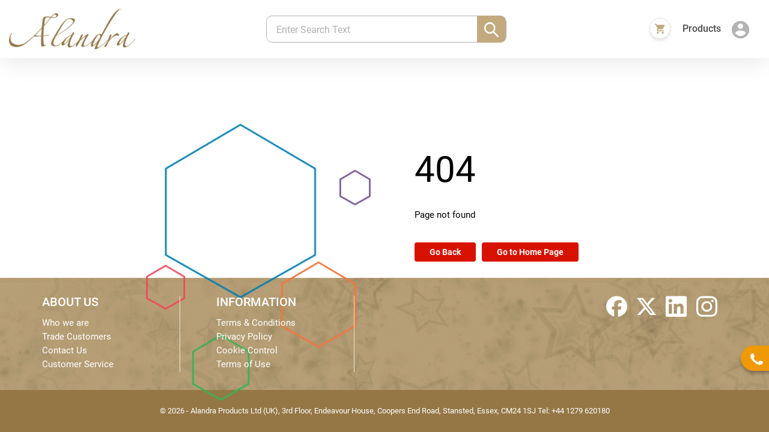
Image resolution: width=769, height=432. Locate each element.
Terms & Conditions (256, 322)
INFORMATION (256, 302)
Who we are (65, 322)
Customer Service (78, 364)
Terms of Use (243, 364)
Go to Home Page (530, 252)
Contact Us (64, 350)
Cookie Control (247, 350)
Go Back (445, 252)
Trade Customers (76, 336)
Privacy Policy (244, 336)
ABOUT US (70, 302)
